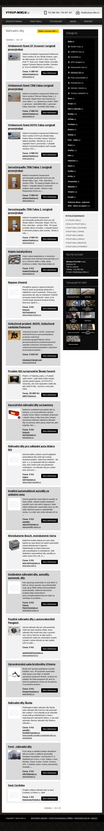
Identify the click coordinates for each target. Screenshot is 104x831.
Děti (71, 155)
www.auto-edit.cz (29, 566)
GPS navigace (78, 62)
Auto (71, 41)
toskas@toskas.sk (30, 271)
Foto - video (74, 140)
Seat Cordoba (16, 785)
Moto (71, 98)
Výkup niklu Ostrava (76, 228)
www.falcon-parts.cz (30, 610)
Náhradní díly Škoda (20, 703)
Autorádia (76, 57)
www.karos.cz (28, 438)
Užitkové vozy (77, 52)
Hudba (72, 171)
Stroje (72, 104)
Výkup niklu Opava (75, 232)
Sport (71, 166)
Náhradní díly (77, 72)
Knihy (71, 176)
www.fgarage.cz (28, 777)
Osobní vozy (77, 47)
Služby (72, 150)
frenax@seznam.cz (30, 692)
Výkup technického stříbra (61, 818)
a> (81, 337)
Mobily (72, 135)
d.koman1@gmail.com (32, 360)
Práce (71, 145)
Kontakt (88, 21)
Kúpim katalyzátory (20, 251)
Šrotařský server (39, 818)
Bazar (73, 21)
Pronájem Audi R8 (82, 818)
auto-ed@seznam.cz (31, 563)
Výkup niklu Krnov (75, 239)
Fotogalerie (56, 21)
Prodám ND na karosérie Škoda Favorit (31, 371)
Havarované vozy (79, 67)
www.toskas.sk (28, 274)
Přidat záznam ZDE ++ (48, 31)
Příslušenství (77, 83)
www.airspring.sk (29, 363)
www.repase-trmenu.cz (31, 315)
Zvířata (72, 119)
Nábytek (72, 187)
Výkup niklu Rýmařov (76, 247)
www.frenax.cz (28, 694)
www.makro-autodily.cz (31, 482)
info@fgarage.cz (29, 774)
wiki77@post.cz (29, 396)
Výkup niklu (36, 21)
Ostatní (72, 192)
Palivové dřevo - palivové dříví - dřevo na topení (79, 204)
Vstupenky (73, 181)
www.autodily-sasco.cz (31, 527)
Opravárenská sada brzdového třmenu (31, 664)
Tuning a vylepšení (79, 93)
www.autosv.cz (28, 77)
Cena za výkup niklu (76, 224)
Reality (72, 114)
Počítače (73, 124)
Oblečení (73, 161)
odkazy (94, 818)
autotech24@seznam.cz (32, 653)
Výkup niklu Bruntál (76, 243)
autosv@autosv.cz (30, 74)
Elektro (72, 130)
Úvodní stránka (14, 21)
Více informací (49, 73)
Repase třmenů (17, 282)
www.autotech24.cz (30, 655)
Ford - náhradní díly (20, 746)
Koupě (72, 197)
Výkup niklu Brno (74, 235)
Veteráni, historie (78, 88)
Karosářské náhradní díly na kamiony (30, 405)
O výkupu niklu (73, 220)
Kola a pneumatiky (79, 78)
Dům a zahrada (75, 109)
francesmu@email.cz (31, 800)
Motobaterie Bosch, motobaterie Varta (32, 535)
